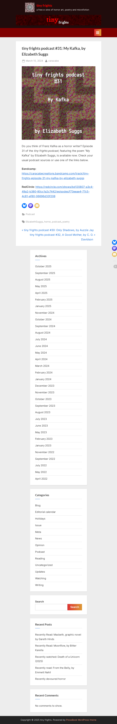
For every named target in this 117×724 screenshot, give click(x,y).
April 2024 (41, 359)
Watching (40, 578)
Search (39, 601)
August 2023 (42, 412)
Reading (40, 558)
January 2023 (43, 445)
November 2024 (44, 312)
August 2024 (42, 332)
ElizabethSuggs (34, 221)
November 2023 (44, 392)
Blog (38, 505)
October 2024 (43, 319)
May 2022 (41, 472)
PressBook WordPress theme (81, 720)
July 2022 (41, 465)
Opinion (39, 545)
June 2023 (41, 425)
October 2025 (43, 266)
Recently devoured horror (50, 678)
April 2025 (41, 292)
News (38, 538)
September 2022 (45, 458)
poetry (66, 221)
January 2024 (43, 379)
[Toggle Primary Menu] (97, 32)
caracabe (53, 60)
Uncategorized (44, 565)
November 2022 (44, 452)
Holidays (40, 518)
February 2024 (44, 372)
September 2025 (45, 273)
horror (47, 221)
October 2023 (43, 399)
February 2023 (44, 438)
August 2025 (42, 279)
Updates (40, 571)
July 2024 (41, 339)
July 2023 (41, 419)
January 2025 (43, 306)
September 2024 (45, 326)
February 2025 (43, 299)
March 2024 (42, 365)
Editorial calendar (45, 511)
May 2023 (41, 432)
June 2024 (41, 346)
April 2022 (41, 478)
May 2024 (41, 352)
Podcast (30, 214)
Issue (38, 525)
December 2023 (44, 385)
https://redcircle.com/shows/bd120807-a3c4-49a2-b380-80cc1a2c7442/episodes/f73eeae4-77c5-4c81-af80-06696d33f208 (57, 191)
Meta (38, 532)
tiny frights (44, 5)
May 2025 (41, 286)
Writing (39, 585)
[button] (24, 205)
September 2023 (45, 405)
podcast (56, 221)
